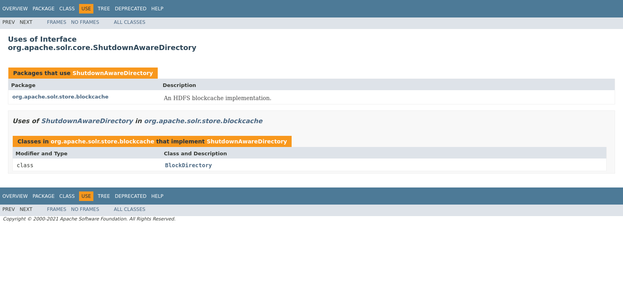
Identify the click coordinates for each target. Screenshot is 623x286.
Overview (15, 9)
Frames (56, 22)
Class (67, 9)
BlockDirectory (188, 165)
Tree (104, 9)
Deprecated (131, 9)
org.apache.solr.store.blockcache (60, 97)
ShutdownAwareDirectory (112, 73)
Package (43, 9)
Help (157, 9)
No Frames (85, 22)
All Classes (129, 22)
